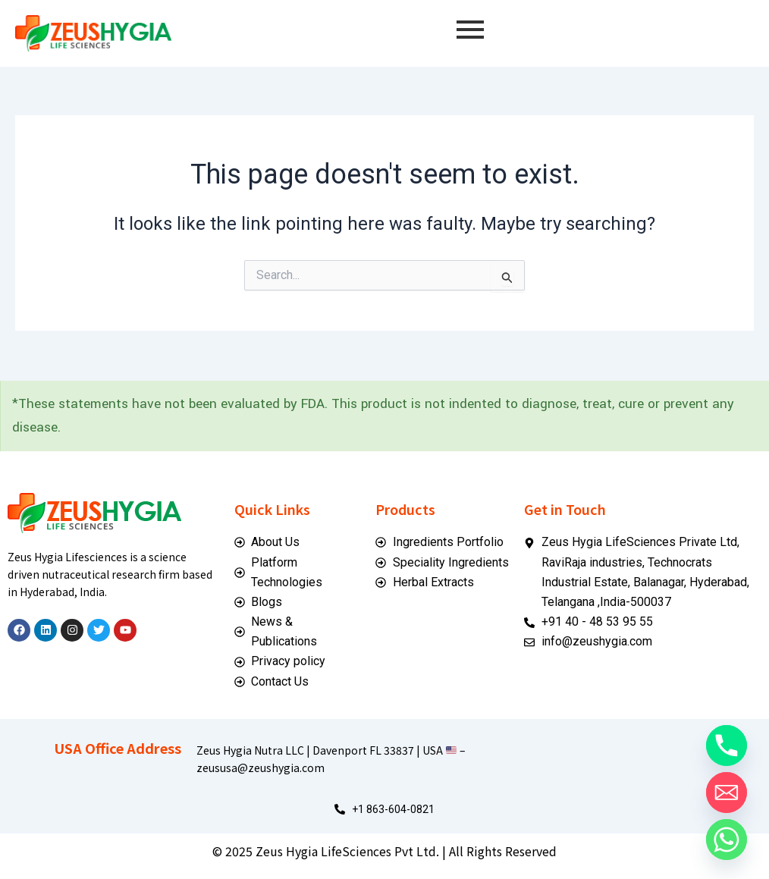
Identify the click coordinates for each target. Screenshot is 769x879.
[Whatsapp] (726, 839)
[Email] (726, 792)
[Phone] (726, 745)
